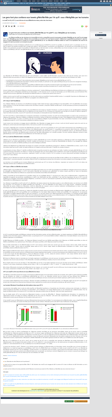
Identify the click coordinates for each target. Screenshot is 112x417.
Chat (38, 1)
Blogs (33, 1)
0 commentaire (22, 23)
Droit (61, 1)
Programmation (49, 3)
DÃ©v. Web (40, 3)
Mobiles (63, 3)
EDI (44, 3)
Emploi (50, 1)
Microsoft (31, 3)
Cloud (21, 3)
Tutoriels (24, 1)
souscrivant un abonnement (37, 391)
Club (65, 1)
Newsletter (44, 1)
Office (59, 3)
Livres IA (65, 5)
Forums (19, 1)
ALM (27, 3)
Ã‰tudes (56, 1)
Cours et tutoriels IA (59, 5)
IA (24, 3)
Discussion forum (100, 35)
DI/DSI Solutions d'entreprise (13, 3)
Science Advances (12, 355)
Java (35, 3)
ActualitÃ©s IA (46, 5)
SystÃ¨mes (68, 3)
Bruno (15, 23)
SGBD (55, 3)
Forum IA (52, 5)
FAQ (30, 1)
